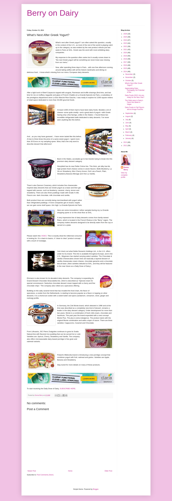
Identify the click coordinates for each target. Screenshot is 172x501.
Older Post (108, 471)
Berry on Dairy (52, 12)
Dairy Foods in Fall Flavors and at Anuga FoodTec (134, 108)
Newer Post (32, 471)
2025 (125, 37)
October (128, 80)
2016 (125, 65)
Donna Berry (126, 168)
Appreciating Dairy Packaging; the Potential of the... (134, 90)
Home (70, 471)
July (127, 120)
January (128, 138)
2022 (125, 46)
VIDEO (44, 236)
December (129, 74)
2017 (125, 62)
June (127, 123)
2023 (125, 43)
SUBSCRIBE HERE (68, 389)
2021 (125, 49)
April (127, 129)
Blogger (95, 489)
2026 (125, 34)
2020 (125, 53)
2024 (125, 40)
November (129, 77)
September (129, 113)
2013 (125, 142)
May (127, 126)
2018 (125, 59)
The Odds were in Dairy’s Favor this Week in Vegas (134, 102)
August (128, 116)
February (128, 135)
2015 (125, 68)
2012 (125, 145)
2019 (125, 56)
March (127, 132)
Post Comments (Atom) (45, 475)
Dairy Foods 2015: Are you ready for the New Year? (134, 96)
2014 (125, 71)
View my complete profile (124, 175)
